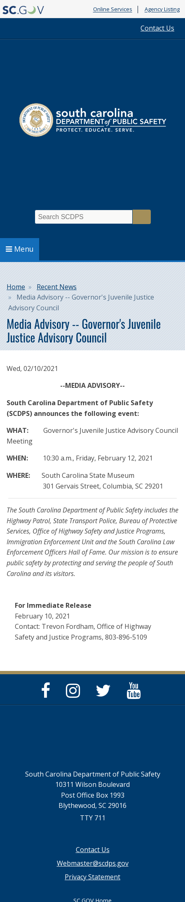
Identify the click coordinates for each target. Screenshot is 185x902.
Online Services (112, 9)
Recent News (57, 286)
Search (142, 217)
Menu (20, 249)
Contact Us (157, 28)
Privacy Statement (92, 876)
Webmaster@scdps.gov (93, 863)
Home (16, 286)
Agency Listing (162, 9)
